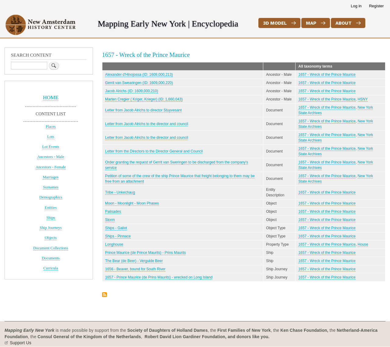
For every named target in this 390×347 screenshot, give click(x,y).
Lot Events (50, 147)
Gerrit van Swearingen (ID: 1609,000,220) (139, 83)
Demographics (50, 197)
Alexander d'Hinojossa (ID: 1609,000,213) (139, 74)
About (343, 23)
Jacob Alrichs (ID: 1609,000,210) (131, 91)
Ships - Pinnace (118, 236)
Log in (356, 6)
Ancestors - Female (51, 167)
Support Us (20, 343)
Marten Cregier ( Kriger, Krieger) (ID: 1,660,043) (144, 99)
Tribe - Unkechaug (120, 192)
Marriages (50, 177)
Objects (51, 238)
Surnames (50, 187)
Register (376, 6)
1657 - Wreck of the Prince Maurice (327, 74)
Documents (50, 258)
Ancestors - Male (50, 157)
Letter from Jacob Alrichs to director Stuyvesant (143, 110)
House (363, 244)
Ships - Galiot (116, 228)
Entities (51, 207)
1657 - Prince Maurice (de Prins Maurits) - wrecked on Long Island (158, 277)
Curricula (50, 268)
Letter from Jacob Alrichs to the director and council (146, 124)
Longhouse (114, 244)
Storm (110, 220)
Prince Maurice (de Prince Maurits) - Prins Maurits (145, 253)
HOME (50, 97)
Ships (50, 218)
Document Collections (50, 248)
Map (311, 23)
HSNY (363, 99)
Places (51, 126)
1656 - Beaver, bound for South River (135, 269)
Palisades (113, 211)
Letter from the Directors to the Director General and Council (154, 151)
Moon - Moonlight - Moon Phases (132, 203)
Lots (50, 137)
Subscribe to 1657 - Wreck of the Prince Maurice (104, 295)
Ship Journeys (51, 228)
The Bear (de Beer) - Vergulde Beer (134, 261)
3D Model (275, 23)
